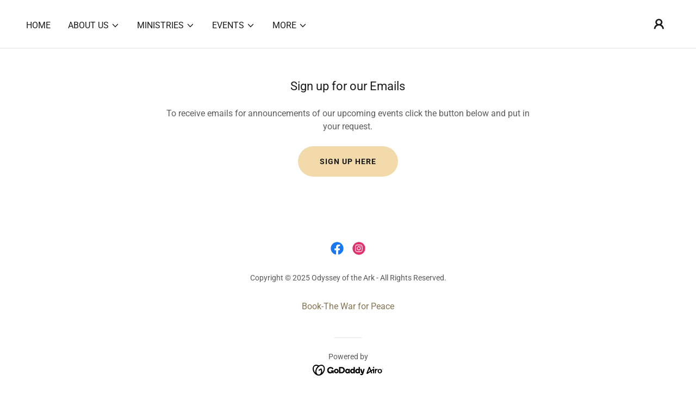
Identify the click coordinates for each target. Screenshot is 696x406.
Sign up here (348, 161)
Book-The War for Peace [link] (348, 306)
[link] (337, 248)
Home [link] (38, 25)
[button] (94, 25)
